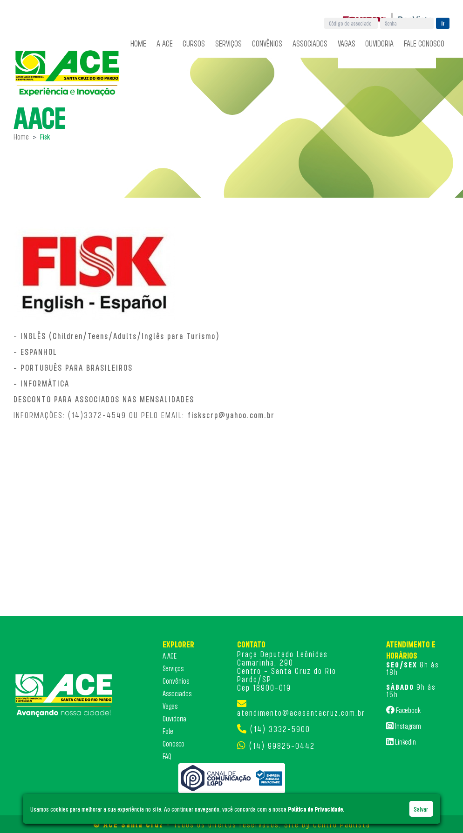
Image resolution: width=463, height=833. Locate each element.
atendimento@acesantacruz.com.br (301, 712)
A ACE (165, 43)
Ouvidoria (379, 43)
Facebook (403, 710)
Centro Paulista (341, 824)
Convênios (267, 43)
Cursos (194, 43)
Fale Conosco (424, 43)
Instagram (403, 725)
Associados (310, 43)
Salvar (421, 809)
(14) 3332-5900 (280, 728)
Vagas (346, 43)
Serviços (228, 43)
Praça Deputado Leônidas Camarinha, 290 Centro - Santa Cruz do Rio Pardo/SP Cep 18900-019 (286, 670)
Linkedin (401, 741)
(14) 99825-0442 (282, 745)
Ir (443, 23)
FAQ (167, 756)
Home (138, 43)
